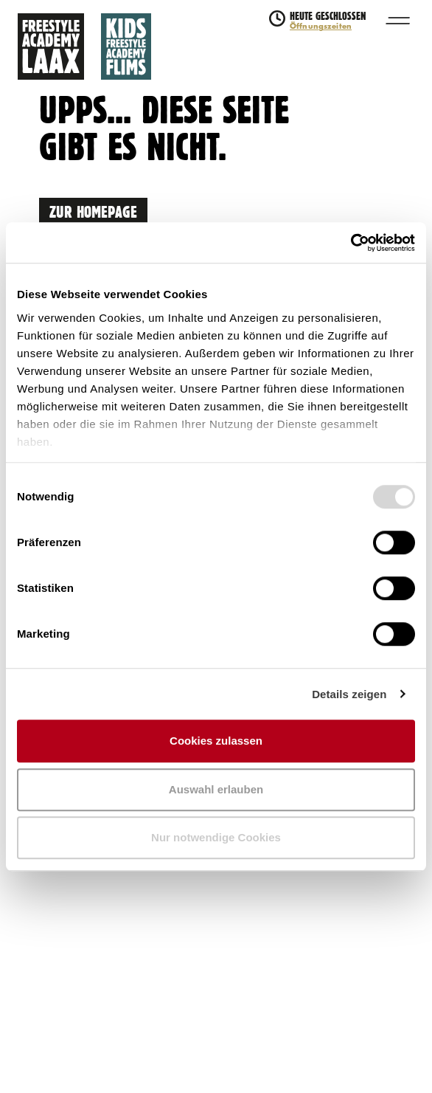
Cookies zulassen (216, 740)
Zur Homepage (93, 210)
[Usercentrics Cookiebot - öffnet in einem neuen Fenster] (350, 242)
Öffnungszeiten (321, 26)
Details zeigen (349, 694)
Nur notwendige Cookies (216, 837)
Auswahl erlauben (216, 789)
